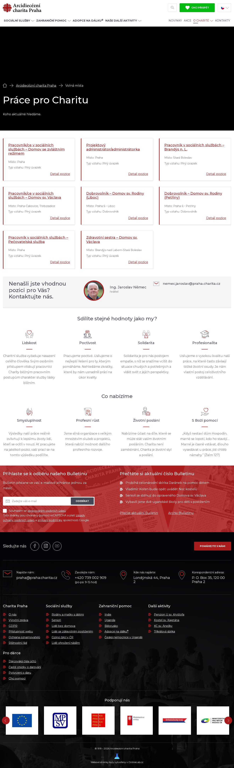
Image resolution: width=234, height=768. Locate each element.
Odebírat (82, 501)
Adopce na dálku (116, 631)
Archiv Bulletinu (180, 513)
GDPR (13, 626)
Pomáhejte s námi (212, 546)
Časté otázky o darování (25, 667)
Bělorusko (111, 626)
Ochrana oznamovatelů (24, 637)
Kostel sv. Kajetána (166, 620)
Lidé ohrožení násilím (66, 643)
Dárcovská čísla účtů (22, 661)
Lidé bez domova (63, 626)
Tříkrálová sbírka (164, 631)
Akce (187, 21)
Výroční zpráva (18, 620)
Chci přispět (197, 8)
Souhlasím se (34, 511)
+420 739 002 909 (90, 578)
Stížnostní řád (18, 643)
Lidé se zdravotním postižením (72, 631)
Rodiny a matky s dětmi (68, 614)
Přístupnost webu (21, 631)
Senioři (56, 620)
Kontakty (222, 21)
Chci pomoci (17, 678)
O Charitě (203, 21)
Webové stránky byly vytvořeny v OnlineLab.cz (117, 758)
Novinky (175, 21)
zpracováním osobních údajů (47, 511)
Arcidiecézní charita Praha (36, 85)
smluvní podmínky (50, 520)
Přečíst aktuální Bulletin (139, 513)
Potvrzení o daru (20, 672)
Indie (108, 614)
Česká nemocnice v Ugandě (123, 637)
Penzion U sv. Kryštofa (169, 614)
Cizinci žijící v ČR (62, 637)
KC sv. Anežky (163, 626)
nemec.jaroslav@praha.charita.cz (188, 283)
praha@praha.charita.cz (36, 578)
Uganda (110, 620)
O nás (12, 614)
